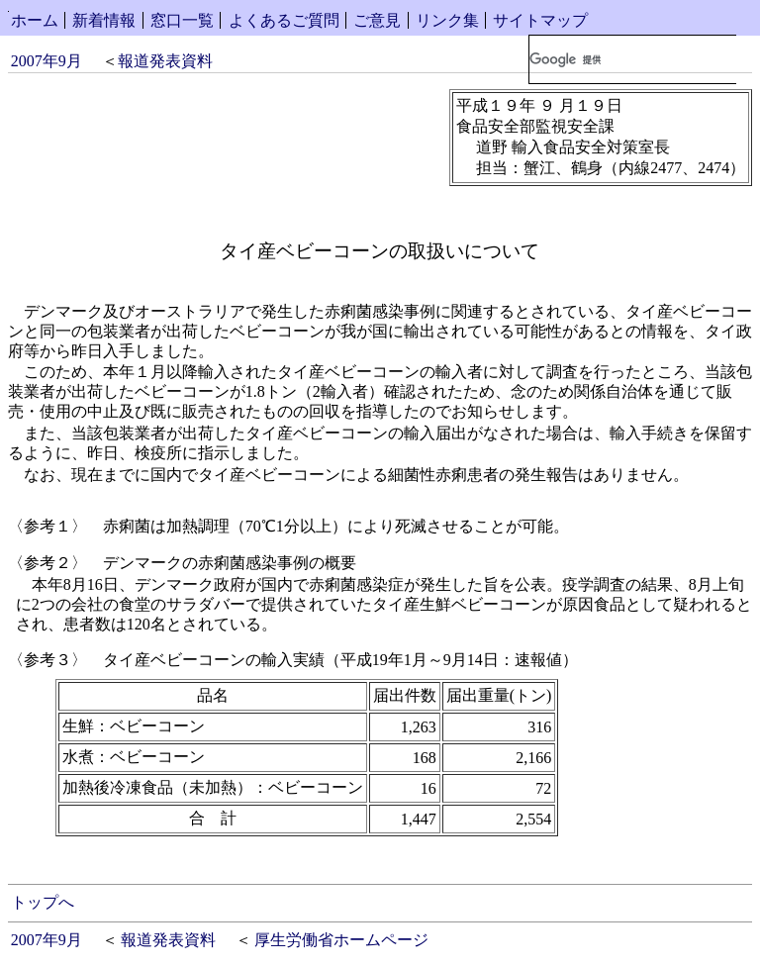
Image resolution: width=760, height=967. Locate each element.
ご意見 (377, 20)
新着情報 (104, 20)
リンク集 (447, 20)
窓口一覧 (182, 20)
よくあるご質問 (284, 20)
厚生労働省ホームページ (341, 939)
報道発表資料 (165, 60)
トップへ (42, 902)
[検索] (632, 59)
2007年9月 (46, 60)
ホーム (34, 20)
